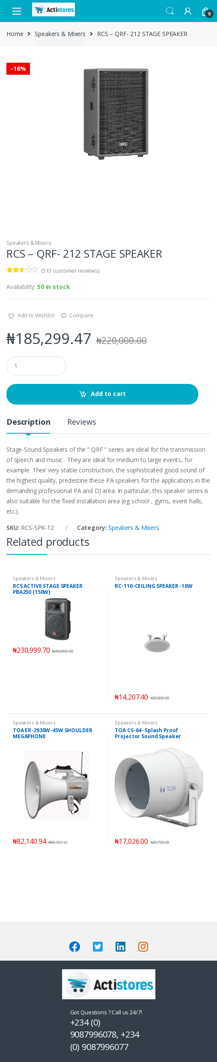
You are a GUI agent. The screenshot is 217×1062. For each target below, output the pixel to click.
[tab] (28, 425)
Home (14, 34)
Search (170, 11)
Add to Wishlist (35, 315)
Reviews (81, 422)
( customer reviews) (70, 270)
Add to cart (108, 394)
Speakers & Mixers (60, 34)
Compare (81, 315)
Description (28, 422)
